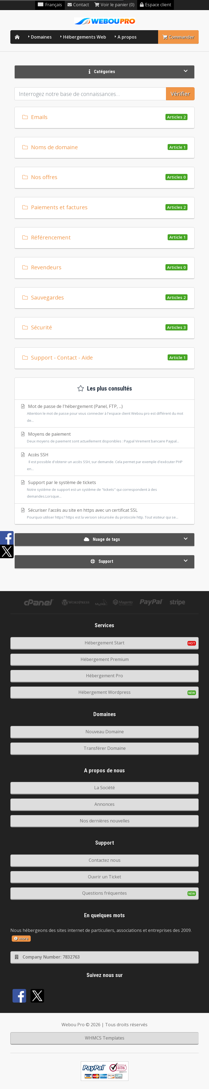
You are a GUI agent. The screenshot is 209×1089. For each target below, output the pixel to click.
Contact (78, 5)
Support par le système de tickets (104, 489)
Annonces (104, 804)
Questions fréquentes (104, 893)
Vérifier (180, 93)
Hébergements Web (84, 37)
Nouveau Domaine (104, 732)
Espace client (155, 5)
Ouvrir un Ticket (104, 877)
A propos (127, 37)
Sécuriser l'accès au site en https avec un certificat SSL (104, 514)
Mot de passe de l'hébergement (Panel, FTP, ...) (104, 413)
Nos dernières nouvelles (105, 821)
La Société (104, 788)
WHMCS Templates (104, 1038)
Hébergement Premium (105, 659)
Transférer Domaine (105, 748)
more (21, 938)
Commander (178, 37)
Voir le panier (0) (114, 5)
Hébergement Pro (104, 676)
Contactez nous (105, 860)
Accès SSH (104, 462)
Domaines (41, 37)
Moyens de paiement (104, 438)
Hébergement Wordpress (104, 692)
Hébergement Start (104, 643)
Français (50, 5)
